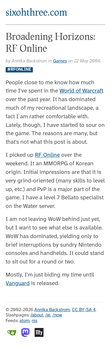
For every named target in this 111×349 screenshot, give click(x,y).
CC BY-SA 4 (84, 310)
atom (25, 321)
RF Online (47, 155)
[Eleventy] (39, 335)
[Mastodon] (25, 335)
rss (34, 321)
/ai (47, 315)
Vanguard (18, 284)
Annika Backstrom (52, 310)
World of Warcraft (81, 91)
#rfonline (19, 69)
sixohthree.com (36, 12)
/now (57, 315)
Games (60, 61)
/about (36, 315)
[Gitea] (11, 335)
